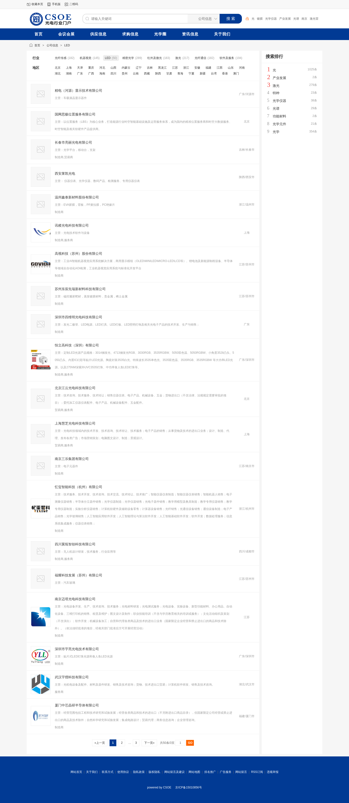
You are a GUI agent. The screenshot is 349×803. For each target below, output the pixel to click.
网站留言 (241, 772)
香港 (225, 73)
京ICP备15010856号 (188, 787)
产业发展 (285, 18)
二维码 (73, 4)
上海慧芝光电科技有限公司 (75, 423)
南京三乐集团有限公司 (72, 459)
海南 (102, 73)
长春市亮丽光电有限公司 (73, 142)
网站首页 (76, 772)
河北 (102, 67)
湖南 (69, 73)
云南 (136, 73)
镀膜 (260, 18)
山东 (231, 67)
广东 (80, 73)
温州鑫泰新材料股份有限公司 (77, 197)
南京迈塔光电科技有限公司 (75, 599)
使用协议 (123, 772)
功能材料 (279, 116)
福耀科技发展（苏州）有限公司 (78, 575)
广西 (91, 73)
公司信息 (52, 45)
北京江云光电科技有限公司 (75, 388)
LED (67, 45)
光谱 (296, 18)
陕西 (158, 73)
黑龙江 (162, 67)
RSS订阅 (257, 772)
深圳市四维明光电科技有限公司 (78, 317)
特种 (276, 93)
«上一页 (100, 743)
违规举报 (272, 772)
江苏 (175, 67)
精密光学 (128, 58)
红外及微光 (154, 58)
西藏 (147, 73)
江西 (219, 67)
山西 (113, 67)
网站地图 (194, 772)
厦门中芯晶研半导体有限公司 (77, 705)
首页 (37, 45)
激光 (178, 58)
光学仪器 (271, 18)
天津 (80, 67)
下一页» (149, 743)
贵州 (124, 73)
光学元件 (279, 124)
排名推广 (210, 772)
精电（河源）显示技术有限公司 (78, 90)
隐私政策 (139, 772)
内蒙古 (126, 67)
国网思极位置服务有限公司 (75, 114)
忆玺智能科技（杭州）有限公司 (78, 487)
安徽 (197, 67)
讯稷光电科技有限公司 (72, 225)
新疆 (203, 73)
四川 (113, 73)
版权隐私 (154, 772)
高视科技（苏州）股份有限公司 (78, 253)
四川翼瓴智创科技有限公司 (75, 544)
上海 (69, 67)
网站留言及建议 (174, 772)
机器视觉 (85, 58)
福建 (208, 67)
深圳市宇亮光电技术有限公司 (77, 649)
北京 (58, 67)
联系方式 (107, 772)
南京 (304, 18)
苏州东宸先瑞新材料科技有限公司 (80, 289)
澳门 (236, 73)
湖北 (58, 73)
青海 (180, 73)
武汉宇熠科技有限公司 (72, 677)
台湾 (214, 73)
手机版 (56, 4)
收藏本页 (37, 4)
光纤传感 (60, 58)
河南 (242, 67)
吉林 (150, 67)
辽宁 (139, 67)
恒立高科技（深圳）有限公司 (77, 345)
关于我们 (92, 772)
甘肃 (169, 73)
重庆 (91, 67)
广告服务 (225, 772)
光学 (276, 132)
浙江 (186, 67)
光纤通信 (200, 58)
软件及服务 (227, 58)
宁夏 (191, 73)
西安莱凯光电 (65, 173)
